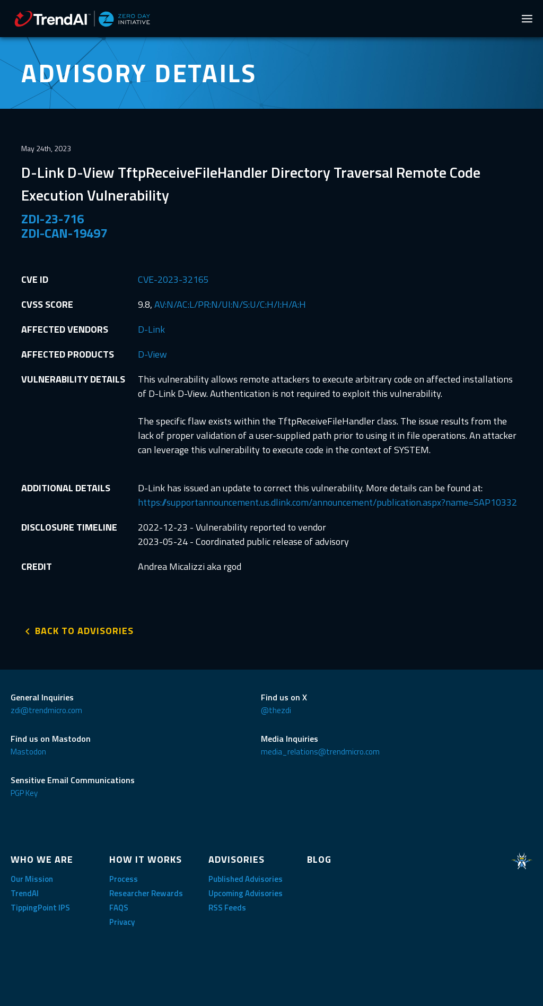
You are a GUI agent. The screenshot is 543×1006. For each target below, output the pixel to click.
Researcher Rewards (146, 893)
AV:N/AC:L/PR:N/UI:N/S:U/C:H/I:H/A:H (230, 304)
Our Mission (32, 879)
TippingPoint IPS (40, 907)
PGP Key (24, 793)
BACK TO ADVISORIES (84, 630)
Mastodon (28, 751)
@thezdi (276, 710)
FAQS (118, 907)
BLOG (319, 859)
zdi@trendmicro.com (46, 710)
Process (123, 879)
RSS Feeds (227, 907)
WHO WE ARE (42, 859)
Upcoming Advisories (245, 893)
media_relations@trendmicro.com (320, 751)
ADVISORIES (236, 859)
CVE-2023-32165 (173, 279)
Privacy (122, 922)
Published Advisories (245, 879)
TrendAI (25, 893)
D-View (152, 354)
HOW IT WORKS (145, 859)
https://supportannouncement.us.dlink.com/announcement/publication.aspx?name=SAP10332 (327, 502)
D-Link (151, 329)
